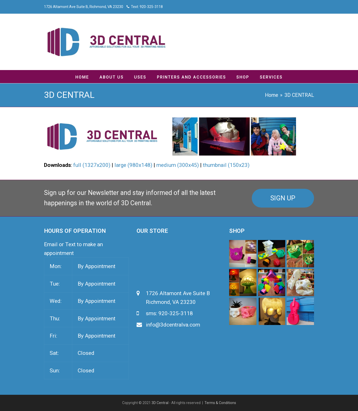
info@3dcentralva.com (173, 325)
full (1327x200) (91, 165)
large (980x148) (133, 165)
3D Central (159, 403)
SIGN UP (282, 198)
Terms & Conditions (220, 403)
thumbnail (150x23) (226, 165)
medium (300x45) (177, 165)
